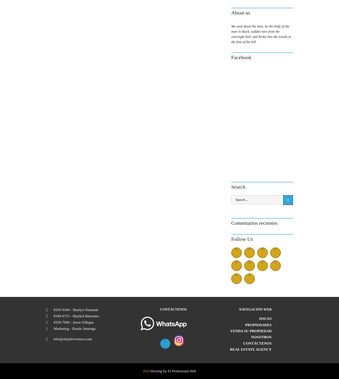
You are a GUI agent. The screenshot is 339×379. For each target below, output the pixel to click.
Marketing (75, 328)
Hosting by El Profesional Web (173, 371)
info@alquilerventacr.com (73, 339)
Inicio (265, 319)
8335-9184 (76, 310)
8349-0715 (76, 316)
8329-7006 (74, 322)
